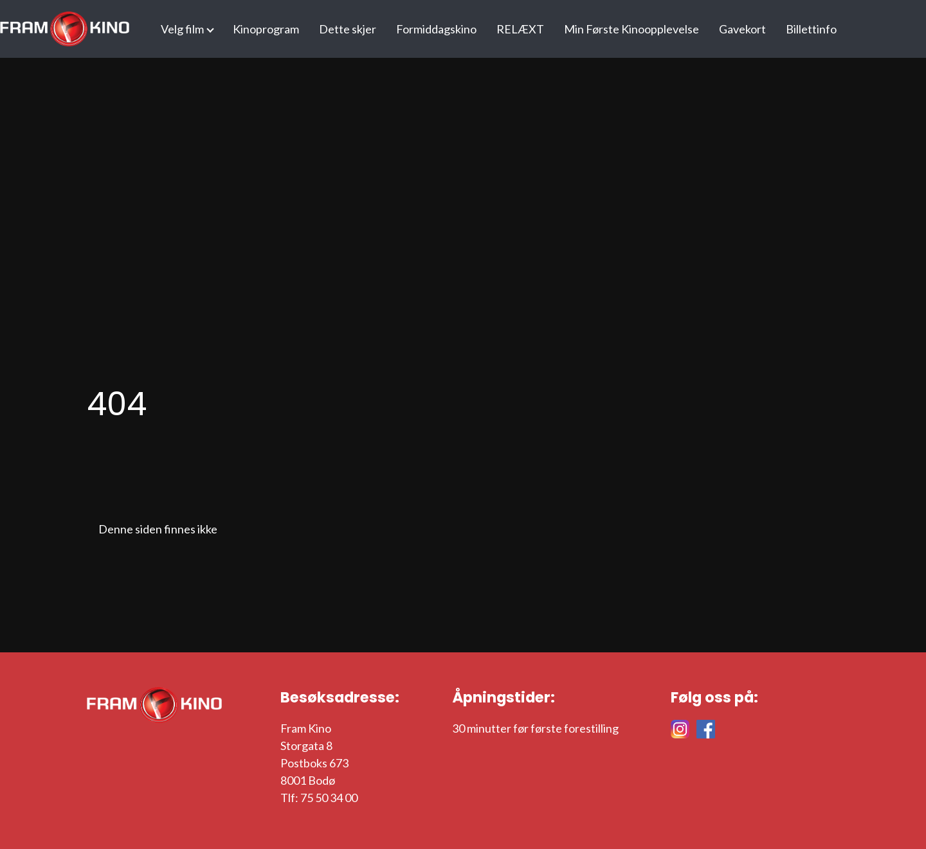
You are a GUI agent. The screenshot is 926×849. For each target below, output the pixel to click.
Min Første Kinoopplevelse (631, 29)
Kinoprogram (266, 29)
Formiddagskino (436, 29)
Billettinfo (811, 29)
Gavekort (742, 29)
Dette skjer (347, 29)
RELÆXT (520, 29)
